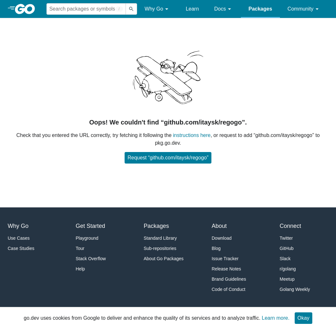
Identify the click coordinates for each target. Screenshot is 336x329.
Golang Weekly (295, 289)
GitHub (287, 248)
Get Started (90, 226)
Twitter (286, 238)
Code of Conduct (228, 289)
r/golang (288, 268)
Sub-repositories (160, 248)
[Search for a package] (86, 9)
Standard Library (160, 238)
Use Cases (18, 238)
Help (80, 268)
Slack (285, 258)
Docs (223, 9)
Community (304, 9)
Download (222, 238)
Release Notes (226, 268)
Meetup (287, 279)
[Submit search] (131, 9)
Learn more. (275, 318)
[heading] (27, 9)
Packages (260, 9)
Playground (87, 238)
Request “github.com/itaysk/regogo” (168, 157)
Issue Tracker (225, 258)
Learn (192, 9)
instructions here (191, 135)
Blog (216, 248)
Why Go (157, 9)
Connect (290, 226)
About (219, 226)
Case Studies (21, 248)
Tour (80, 248)
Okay (303, 318)
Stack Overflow (91, 258)
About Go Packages (164, 258)
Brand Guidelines (229, 279)
